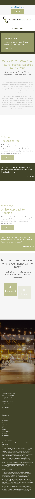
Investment (5, 420)
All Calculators (6, 435)
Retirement (5, 418)
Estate (3, 422)
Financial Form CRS (7, 440)
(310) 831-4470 (17, 28)
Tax (3, 426)
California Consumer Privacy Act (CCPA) (15, 464)
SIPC (27, 475)
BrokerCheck (5, 444)
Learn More (8, 48)
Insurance (4, 424)
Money (3, 428)
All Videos (4, 433)
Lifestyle (4, 429)
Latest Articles (6, 431)
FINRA (24, 475)
